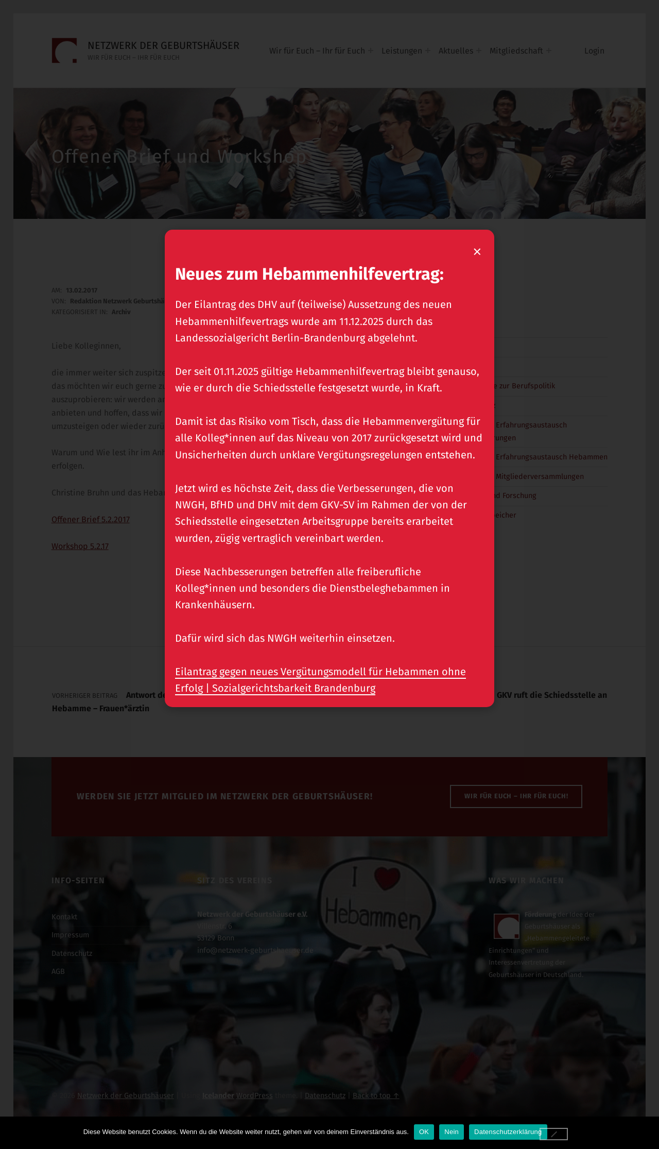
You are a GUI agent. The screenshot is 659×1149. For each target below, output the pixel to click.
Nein (451, 1132)
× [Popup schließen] (478, 251)
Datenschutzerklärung (508, 1132)
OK (424, 1132)
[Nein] (554, 1134)
